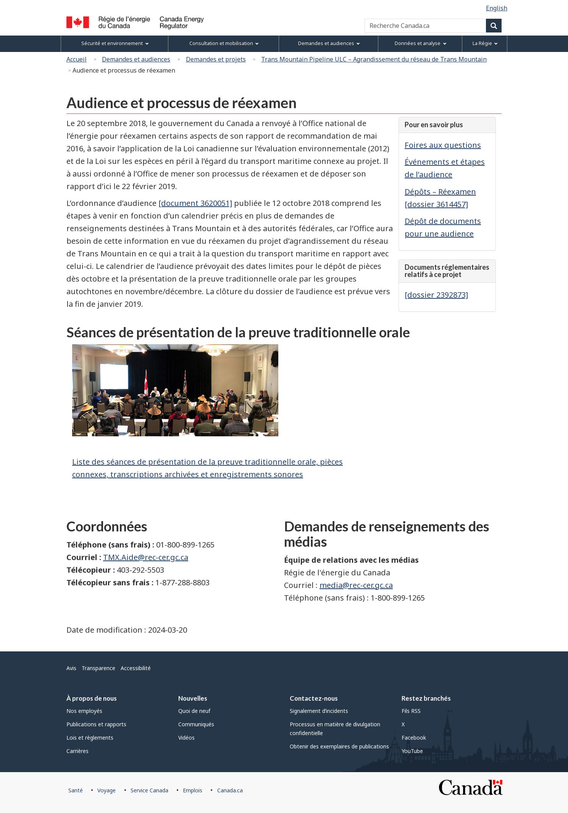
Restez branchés (426, 698)
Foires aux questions (443, 145)
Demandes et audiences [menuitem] (329, 43)
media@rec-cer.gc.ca (356, 585)
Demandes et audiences (136, 59)
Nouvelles (192, 698)
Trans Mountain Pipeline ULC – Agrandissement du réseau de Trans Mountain (374, 59)
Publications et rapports (96, 724)
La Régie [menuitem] (485, 43)
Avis (71, 668)
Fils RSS (411, 710)
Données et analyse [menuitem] (420, 43)
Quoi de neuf (194, 710)
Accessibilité (136, 668)
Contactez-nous (314, 698)
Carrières (77, 751)
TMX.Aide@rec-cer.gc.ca (145, 557)
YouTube (412, 751)
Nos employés (84, 710)
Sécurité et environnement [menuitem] (114, 43)
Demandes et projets (216, 59)
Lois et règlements (89, 737)
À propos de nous (91, 698)
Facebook (414, 737)
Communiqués (196, 724)
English (496, 8)
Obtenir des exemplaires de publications (339, 746)
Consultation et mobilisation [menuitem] (224, 43)
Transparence (98, 668)
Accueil (76, 59)
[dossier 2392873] (436, 295)
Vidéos (186, 737)
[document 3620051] (195, 203)
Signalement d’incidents (319, 710)
